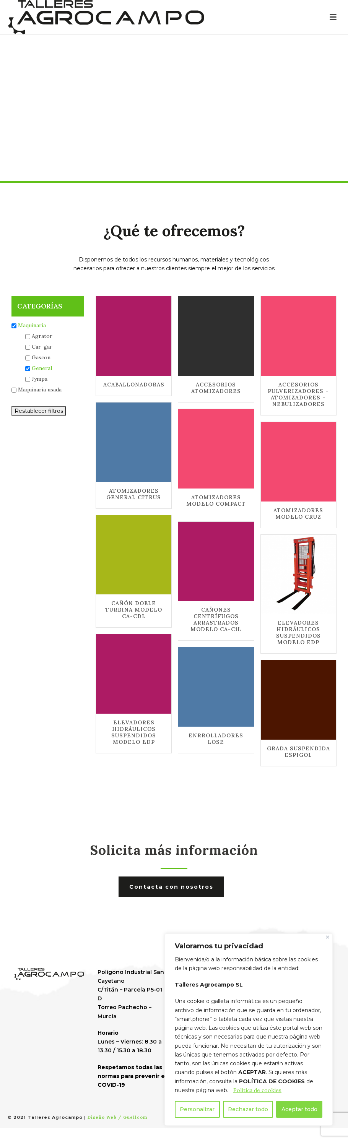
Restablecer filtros (39, 410)
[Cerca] (327, 937)
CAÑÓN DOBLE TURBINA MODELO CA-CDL (133, 610)
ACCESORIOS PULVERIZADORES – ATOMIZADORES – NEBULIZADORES (298, 394)
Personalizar (197, 1109)
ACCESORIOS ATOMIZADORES (216, 387)
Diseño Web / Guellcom (117, 1117)
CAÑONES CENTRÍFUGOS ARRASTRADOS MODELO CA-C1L (215, 619)
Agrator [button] (42, 336)
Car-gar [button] (42, 346)
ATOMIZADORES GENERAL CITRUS (133, 494)
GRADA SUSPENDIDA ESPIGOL (298, 751)
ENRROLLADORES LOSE (216, 738)
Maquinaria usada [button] (40, 389)
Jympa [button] (39, 378)
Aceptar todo (299, 1109)
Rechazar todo (248, 1109)
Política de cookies (257, 1090)
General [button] (42, 368)
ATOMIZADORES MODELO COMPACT (216, 500)
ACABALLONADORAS (133, 384)
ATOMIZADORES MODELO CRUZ (298, 513)
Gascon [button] (41, 357)
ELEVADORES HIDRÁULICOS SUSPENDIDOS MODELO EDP (298, 632)
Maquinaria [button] (32, 325)
